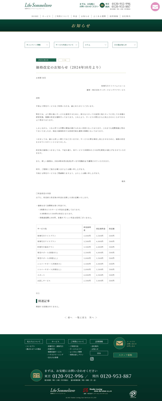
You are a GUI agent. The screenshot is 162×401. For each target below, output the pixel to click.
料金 (75, 16)
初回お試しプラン (76, 354)
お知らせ (85, 16)
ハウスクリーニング (55, 354)
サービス (46, 16)
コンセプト (30, 346)
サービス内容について (64, 45)
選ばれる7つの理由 (33, 349)
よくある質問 (99, 16)
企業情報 (99, 341)
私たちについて (33, 341)
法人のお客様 (53, 357)
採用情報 (114, 16)
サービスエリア (76, 349)
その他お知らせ (120, 45)
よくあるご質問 (76, 352)
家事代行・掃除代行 (55, 346)
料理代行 (51, 349)
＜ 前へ (68, 317)
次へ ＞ (93, 317)
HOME (35, 16)
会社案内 (126, 16)
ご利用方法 (74, 346)
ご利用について (62, 16)
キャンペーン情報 (33, 45)
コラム (87, 45)
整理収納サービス (55, 352)
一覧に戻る (81, 317)
